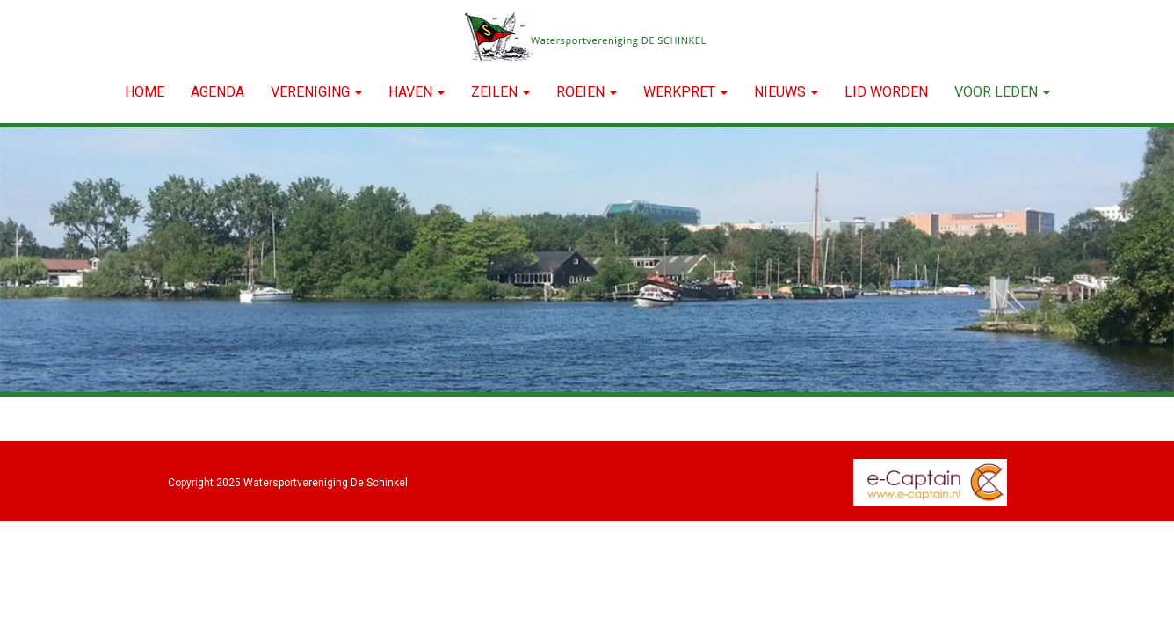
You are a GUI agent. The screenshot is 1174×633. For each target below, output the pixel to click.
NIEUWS (786, 92)
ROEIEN (586, 92)
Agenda (217, 92)
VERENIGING (316, 92)
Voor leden (1002, 92)
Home (144, 92)
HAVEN (416, 92)
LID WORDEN (886, 92)
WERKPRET (685, 92)
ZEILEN (500, 92)
